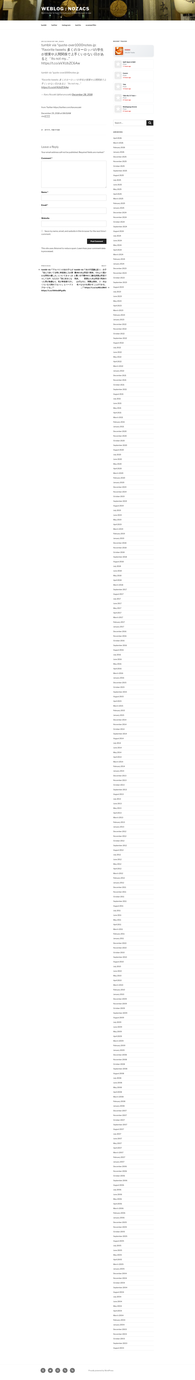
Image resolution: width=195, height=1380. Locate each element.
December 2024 (119, 216)
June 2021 (117, 407)
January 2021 (118, 430)
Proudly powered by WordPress (100, 1374)
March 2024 (118, 258)
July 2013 (117, 802)
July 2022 (117, 351)
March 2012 (118, 877)
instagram (66, 25)
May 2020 (117, 467)
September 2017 (120, 593)
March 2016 (118, 677)
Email (44, 205)
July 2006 (117, 1193)
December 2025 (119, 160)
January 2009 (118, 1054)
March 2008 (118, 1100)
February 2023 (119, 318)
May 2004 (117, 1309)
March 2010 (118, 988)
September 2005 (120, 1240)
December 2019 (119, 490)
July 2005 (117, 1249)
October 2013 (118, 788)
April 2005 (117, 1263)
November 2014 (119, 728)
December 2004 (120, 1277)
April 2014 (117, 760)
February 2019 (119, 537)
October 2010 (119, 956)
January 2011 (118, 942)
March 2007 (118, 1156)
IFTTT (47, 116)
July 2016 (117, 658)
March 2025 (118, 202)
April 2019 (117, 528)
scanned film (91, 25)
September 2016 (120, 649)
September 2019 (120, 505)
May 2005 (117, 1258)
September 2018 (120, 560)
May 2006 (117, 1202)
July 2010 (117, 970)
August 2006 (118, 1188)
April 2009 (117, 1040)
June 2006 (117, 1198)
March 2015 (118, 709)
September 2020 (120, 449)
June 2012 (117, 863)
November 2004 (120, 1282)
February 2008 (119, 1105)
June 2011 (117, 919)
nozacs (128, 50)
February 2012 (119, 881)
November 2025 (120, 165)
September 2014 (120, 737)
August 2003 (118, 1351)
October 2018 (118, 556)
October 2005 (119, 1235)
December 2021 (119, 379)
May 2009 (117, 1035)
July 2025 (117, 183)
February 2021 (119, 425)
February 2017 (119, 625)
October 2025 (119, 170)
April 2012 (117, 872)
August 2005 (118, 1244)
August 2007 (118, 1133)
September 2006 (120, 1184)
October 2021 (118, 388)
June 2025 (117, 188)
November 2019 (119, 495)
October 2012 (118, 844)
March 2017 (118, 621)
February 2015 (119, 714)
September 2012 (120, 849)
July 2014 (117, 746)
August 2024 (118, 235)
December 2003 (120, 1333)
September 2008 (120, 1072)
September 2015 (120, 695)
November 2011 (119, 895)
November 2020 (120, 439)
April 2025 (117, 197)
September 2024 (120, 230)
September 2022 (120, 342)
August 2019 (118, 509)
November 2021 (119, 383)
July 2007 (117, 1137)
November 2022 (119, 332)
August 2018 (118, 565)
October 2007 (119, 1123)
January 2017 (118, 630)
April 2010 (117, 984)
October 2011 (118, 900)
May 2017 (117, 612)
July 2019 (117, 514)
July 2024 (117, 239)
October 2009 (119, 1012)
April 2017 (117, 616)
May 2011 (117, 923)
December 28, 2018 (82, 94)
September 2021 (120, 393)
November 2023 (120, 276)
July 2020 (117, 458)
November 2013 (119, 784)
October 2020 (119, 444)
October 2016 (118, 644)
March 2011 (118, 933)
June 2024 (117, 244)
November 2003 (120, 1337)
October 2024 (119, 225)
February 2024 (119, 262)
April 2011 (117, 928)
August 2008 (118, 1077)
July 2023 (117, 295)
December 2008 (120, 1058)
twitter (54, 25)
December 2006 (120, 1170)
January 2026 (118, 155)
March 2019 (118, 532)
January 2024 (118, 267)
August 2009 (118, 1021)
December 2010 (119, 947)
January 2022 (118, 374)
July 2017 (117, 602)
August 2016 (118, 653)
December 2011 (119, 891)
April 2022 (117, 365)
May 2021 (117, 411)
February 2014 (119, 770)
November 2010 (120, 951)
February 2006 (119, 1216)
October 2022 (118, 337)
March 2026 (118, 146)
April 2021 (117, 416)
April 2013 (117, 816)
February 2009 (119, 1049)
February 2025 (119, 207)
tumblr (44, 25)
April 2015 (117, 705)
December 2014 (119, 723)
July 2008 (117, 1081)
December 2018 (119, 546)
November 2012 (119, 840)
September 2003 (120, 1347)
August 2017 (118, 597)
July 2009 (117, 1026)
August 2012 (118, 853)
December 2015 (119, 686)
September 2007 (120, 1128)
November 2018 (119, 551)
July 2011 (117, 914)
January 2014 (118, 774)
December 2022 (119, 328)
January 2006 (118, 1221)
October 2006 (119, 1179)
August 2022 (118, 346)
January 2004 (118, 1328)
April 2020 (117, 472)
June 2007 (117, 1142)
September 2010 (120, 960)
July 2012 (117, 858)
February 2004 (119, 1323)
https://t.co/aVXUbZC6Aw (55, 87)
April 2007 (117, 1151)
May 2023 (117, 304)
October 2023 (119, 281)
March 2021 (118, 421)
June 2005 (117, 1254)
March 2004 (118, 1319)
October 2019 (118, 500)
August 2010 (118, 965)
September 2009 (120, 1016)
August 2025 (118, 179)
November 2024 (120, 221)
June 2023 (117, 300)
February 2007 (119, 1161)
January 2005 (118, 1272)
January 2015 (118, 719)
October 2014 (118, 733)
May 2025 (117, 193)
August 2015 (118, 700)
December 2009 (120, 1002)
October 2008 (119, 1068)
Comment (46, 158)
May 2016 (117, 667)
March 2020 (118, 477)
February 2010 (119, 993)
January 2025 (118, 211)
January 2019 (118, 542)
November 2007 (120, 1119)
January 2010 (118, 998)
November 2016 (119, 639)
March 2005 (118, 1268)
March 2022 (118, 369)
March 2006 (118, 1212)
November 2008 (120, 1063)
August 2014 (118, 742)
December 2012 (119, 835)
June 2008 (117, 1086)
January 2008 (118, 1109)
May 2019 (117, 523)
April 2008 (117, 1095)
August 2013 (118, 798)
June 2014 (117, 751)
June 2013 (117, 807)
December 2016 (119, 635)
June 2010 (117, 974)
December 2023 (119, 272)
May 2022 (117, 360)
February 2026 (119, 151)
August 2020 (118, 453)
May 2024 (117, 249)
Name (44, 192)
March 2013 (118, 821)
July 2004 (117, 1300)
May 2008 (117, 1091)
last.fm (78, 25)
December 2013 (119, 779)
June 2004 (117, 1305)
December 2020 (120, 435)
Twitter (55, 130)
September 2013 (120, 793)
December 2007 (120, 1114)
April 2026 (117, 142)
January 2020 (118, 486)
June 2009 (117, 1030)
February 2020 (119, 481)
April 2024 (117, 253)
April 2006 (117, 1207)
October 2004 (119, 1286)
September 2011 (120, 905)
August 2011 (118, 909)
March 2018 (118, 588)
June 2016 (117, 663)
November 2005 (120, 1230)
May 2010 (117, 979)
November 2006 (120, 1175)
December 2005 (120, 1226)
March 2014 (118, 765)
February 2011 (119, 937)
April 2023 (117, 309)
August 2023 (118, 290)
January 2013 (118, 830)
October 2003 (119, 1342)
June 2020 (117, 463)
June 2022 (117, 356)
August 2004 (118, 1296)
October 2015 (118, 691)
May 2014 (117, 756)
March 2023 (118, 314)
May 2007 (117, 1147)
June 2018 (117, 574)
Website (45, 218)
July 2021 (117, 402)
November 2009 (120, 1007)
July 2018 (117, 570)
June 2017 (117, 607)
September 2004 (120, 1291)
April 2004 (117, 1314)
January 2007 (118, 1165)
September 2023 (120, 286)
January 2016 (118, 681)
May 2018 (117, 579)
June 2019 (117, 518)
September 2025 (120, 174)
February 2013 (119, 826)
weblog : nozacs (65, 8)
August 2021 (118, 397)
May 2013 (117, 812)
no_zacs (59, 41)
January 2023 (118, 323)
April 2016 (117, 672)
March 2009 (118, 1044)
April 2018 (117, 584)
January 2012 (118, 886)
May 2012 (117, 867)
